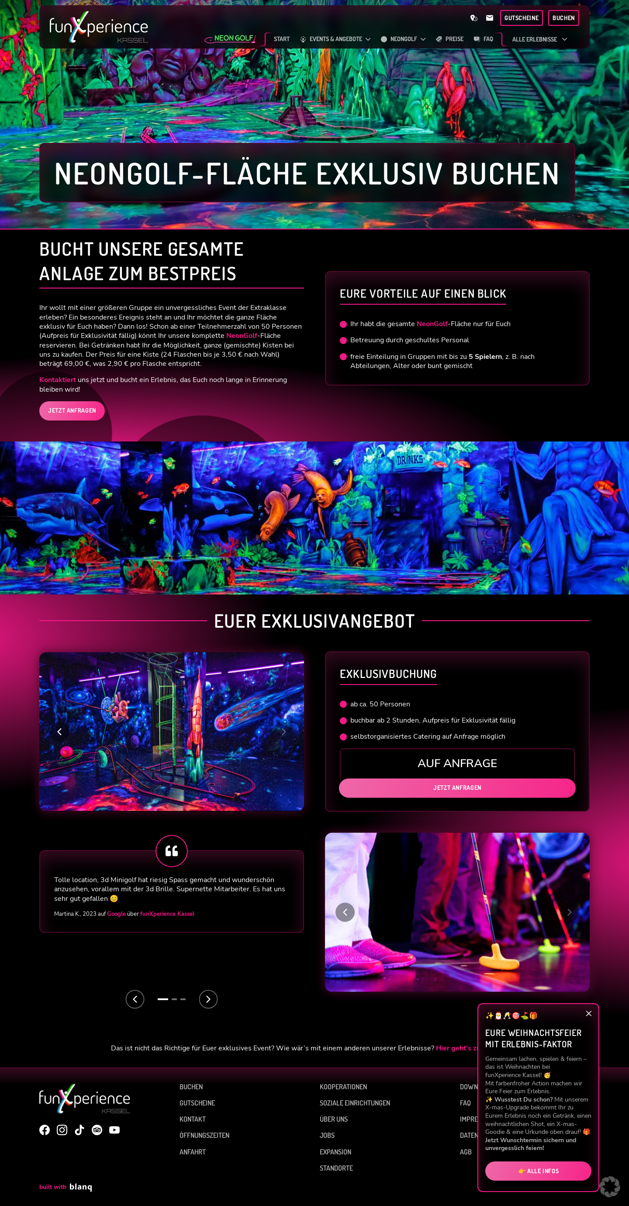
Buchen (191, 1086)
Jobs (327, 1135)
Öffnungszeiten (204, 1135)
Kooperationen (343, 1086)
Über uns (334, 1119)
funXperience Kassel (167, 914)
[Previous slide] (135, 999)
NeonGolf (241, 336)
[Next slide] (208, 999)
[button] (59, 731)
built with (65, 1187)
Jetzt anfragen (457, 787)
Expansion (335, 1151)
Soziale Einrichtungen (355, 1102)
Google (116, 914)
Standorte (336, 1168)
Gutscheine (197, 1102)
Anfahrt (193, 1151)
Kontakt (193, 1119)
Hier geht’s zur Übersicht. (477, 1048)
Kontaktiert (57, 380)
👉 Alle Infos (538, 1171)
